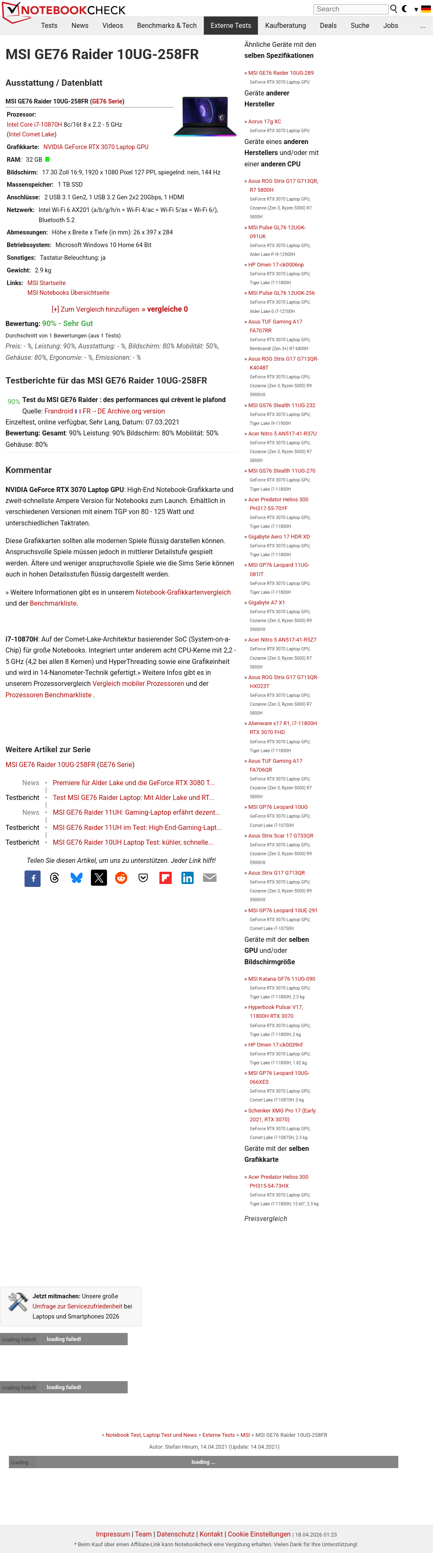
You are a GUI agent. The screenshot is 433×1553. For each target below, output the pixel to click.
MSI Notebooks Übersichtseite (68, 292)
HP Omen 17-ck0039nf (275, 1045)
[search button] (394, 9)
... (423, 26)
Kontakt (211, 1534)
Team (143, 1534)
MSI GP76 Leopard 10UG (278, 807)
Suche (360, 26)
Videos (112, 26)
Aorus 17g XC (264, 121)
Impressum (113, 1534)
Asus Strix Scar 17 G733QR (280, 835)
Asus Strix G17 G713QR (276, 873)
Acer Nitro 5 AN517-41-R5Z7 (282, 639)
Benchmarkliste (53, 603)
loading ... (22, 1462)
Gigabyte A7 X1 (266, 602)
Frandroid (58, 411)
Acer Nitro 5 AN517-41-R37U (282, 433)
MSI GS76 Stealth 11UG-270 (281, 471)
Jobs (390, 26)
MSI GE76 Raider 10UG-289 (281, 73)
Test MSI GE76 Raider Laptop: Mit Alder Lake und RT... (133, 798)
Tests (49, 26)
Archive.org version (136, 411)
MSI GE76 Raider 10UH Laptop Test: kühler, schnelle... (133, 842)
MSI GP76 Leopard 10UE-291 (283, 910)
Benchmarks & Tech (167, 26)
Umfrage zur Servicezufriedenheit (78, 1306)
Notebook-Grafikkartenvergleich (183, 592)
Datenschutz (176, 1534)
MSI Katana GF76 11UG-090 (281, 979)
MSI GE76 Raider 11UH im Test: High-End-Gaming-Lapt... (137, 828)
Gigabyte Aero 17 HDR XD (279, 536)
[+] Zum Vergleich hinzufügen (95, 309)
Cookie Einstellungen (259, 1534)
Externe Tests (231, 26)
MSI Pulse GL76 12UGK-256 (281, 293)
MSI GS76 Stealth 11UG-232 (281, 405)
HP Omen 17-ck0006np (276, 264)
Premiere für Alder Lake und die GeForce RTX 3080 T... (134, 783)
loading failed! (19, 1339)
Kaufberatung (285, 26)
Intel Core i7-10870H (34, 124)
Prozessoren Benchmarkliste (49, 695)
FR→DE (94, 411)
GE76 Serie (107, 101)
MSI (245, 1435)
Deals (328, 26)
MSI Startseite (46, 283)
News (79, 26)
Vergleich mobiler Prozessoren (138, 684)
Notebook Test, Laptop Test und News (151, 1435)
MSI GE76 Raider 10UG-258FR (50, 765)
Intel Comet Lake (32, 134)
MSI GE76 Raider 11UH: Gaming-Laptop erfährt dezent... (137, 812)
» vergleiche (165, 309)
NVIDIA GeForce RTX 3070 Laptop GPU (96, 147)
